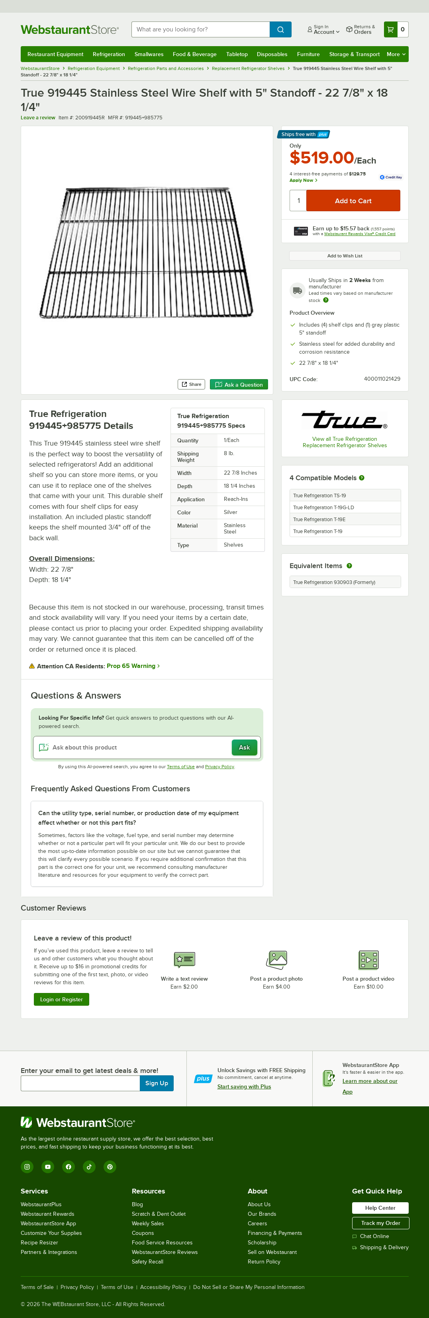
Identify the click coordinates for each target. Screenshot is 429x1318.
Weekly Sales (148, 1223)
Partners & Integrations (49, 1252)
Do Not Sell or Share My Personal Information (249, 1287)
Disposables (272, 54)
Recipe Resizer (39, 1243)
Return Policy (264, 1262)
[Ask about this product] (147, 747)
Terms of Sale (37, 1287)
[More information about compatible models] (361, 478)
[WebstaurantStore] (120, 1122)
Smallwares (149, 54)
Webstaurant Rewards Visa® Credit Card (360, 234)
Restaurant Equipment (55, 54)
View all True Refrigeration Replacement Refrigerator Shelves (345, 442)
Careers (257, 1223)
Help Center (380, 1208)
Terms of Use (181, 766)
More (396, 54)
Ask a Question (239, 384)
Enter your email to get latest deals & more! (89, 1071)
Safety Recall (147, 1262)
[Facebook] (68, 1166)
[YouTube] (47, 1166)
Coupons (143, 1233)
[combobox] (200, 29)
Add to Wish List (344, 256)
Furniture (308, 54)
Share (191, 384)
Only (295, 145)
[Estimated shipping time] (325, 300)
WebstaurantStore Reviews (165, 1252)
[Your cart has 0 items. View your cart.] (396, 29)
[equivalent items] (349, 565)
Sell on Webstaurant (272, 1252)
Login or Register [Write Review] (61, 999)
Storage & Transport (354, 54)
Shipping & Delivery (380, 1247)
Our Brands (262, 1214)
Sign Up (156, 1083)
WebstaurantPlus (41, 1204)
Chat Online (370, 1236)
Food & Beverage (195, 54)
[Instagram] (27, 1166)
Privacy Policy (219, 766)
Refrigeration (109, 54)
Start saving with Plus (244, 1086)
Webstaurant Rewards (47, 1214)
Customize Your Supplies (51, 1233)
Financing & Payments (275, 1233)
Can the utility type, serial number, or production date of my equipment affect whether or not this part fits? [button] (138, 818)
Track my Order (380, 1223)
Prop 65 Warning (131, 666)
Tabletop (237, 54)
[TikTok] (89, 1166)
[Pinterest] (110, 1166)
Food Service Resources (162, 1243)
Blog (137, 1204)
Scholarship (262, 1243)
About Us (259, 1204)
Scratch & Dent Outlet (159, 1214)
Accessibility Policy (163, 1287)
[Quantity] (299, 200)
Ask (244, 747)
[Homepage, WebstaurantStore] (70, 29)
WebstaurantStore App (48, 1223)
